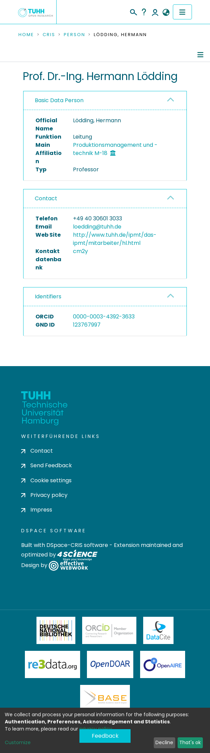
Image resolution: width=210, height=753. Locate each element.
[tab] (105, 100)
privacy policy (95, 728)
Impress (36, 510)
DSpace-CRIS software (77, 545)
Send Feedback (46, 465)
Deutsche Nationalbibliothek (56, 630)
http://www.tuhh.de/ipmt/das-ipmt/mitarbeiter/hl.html (114, 239)
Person (74, 35)
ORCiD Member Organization (109, 630)
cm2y (80, 251)
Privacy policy (44, 495)
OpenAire (163, 664)
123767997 (87, 325)
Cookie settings (46, 480)
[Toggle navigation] (182, 11)
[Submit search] (133, 11)
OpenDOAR (110, 664)
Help (144, 12)
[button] (166, 13)
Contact (46, 198)
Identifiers (48, 296)
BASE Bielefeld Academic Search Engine (105, 698)
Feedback (105, 736)
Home (26, 35)
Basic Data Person (59, 100)
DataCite (158, 630)
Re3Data (52, 664)
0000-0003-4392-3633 (104, 316)
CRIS (49, 35)
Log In (155, 12)
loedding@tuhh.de (97, 227)
